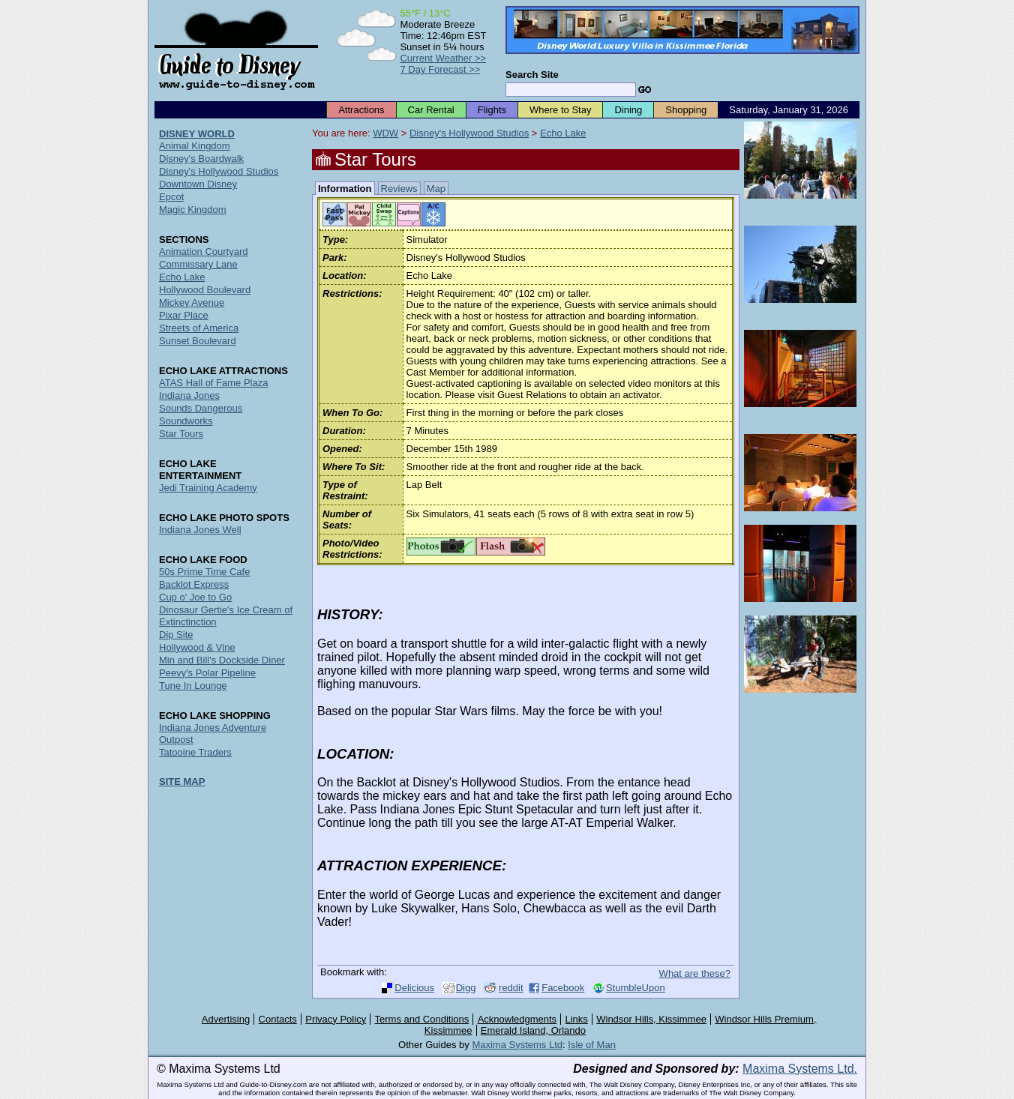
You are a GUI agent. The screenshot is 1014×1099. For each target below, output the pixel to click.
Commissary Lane (198, 264)
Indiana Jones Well (200, 529)
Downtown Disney (198, 184)
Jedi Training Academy (208, 487)
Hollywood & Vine (197, 647)
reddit (511, 987)
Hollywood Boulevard (204, 289)
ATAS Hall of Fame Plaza (213, 382)
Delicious (414, 987)
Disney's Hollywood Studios (469, 133)
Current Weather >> (443, 58)
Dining (628, 109)
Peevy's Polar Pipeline (207, 672)
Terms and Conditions (422, 1019)
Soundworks (186, 421)
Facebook (563, 987)
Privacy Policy (335, 1019)
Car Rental (431, 109)
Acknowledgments (517, 1019)
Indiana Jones (189, 395)
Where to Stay (560, 109)
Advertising (226, 1019)
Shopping (685, 109)
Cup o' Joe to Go (195, 597)
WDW (385, 133)
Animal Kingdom (194, 145)
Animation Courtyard (203, 251)
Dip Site (176, 634)
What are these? (694, 973)
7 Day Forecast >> (440, 69)
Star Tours (181, 433)
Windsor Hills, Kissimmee (651, 1019)
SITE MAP (182, 781)
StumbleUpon (635, 987)
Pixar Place (183, 315)
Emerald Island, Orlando (533, 1030)
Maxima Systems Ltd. (799, 1068)
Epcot (171, 196)
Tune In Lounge (193, 685)
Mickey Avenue (191, 302)
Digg (466, 987)
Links (577, 1019)
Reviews (399, 188)
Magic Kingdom (192, 209)
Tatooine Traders (195, 752)
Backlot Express (194, 584)
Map (436, 188)
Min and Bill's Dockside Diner (222, 660)
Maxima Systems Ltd (517, 1044)
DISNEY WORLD (197, 133)
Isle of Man (592, 1044)
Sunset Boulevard (197, 340)
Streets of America (198, 328)
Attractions (361, 109)
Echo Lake (563, 133)
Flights (492, 109)
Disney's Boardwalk (201, 158)
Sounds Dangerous (200, 408)
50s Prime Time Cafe (204, 571)
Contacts (278, 1019)
